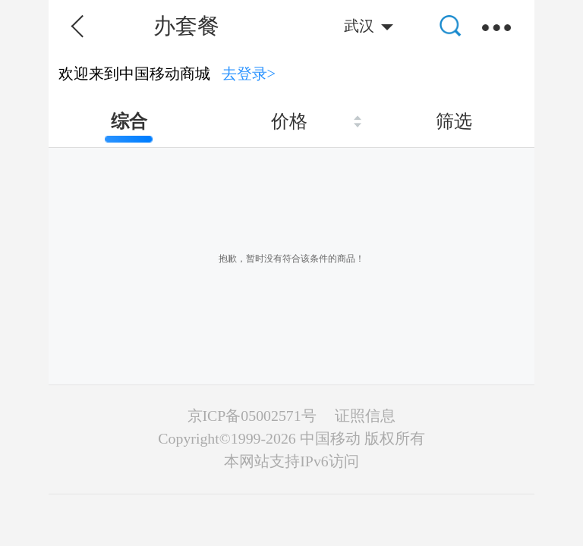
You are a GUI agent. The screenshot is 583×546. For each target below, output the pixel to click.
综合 (129, 121)
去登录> (249, 73)
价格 (289, 121)
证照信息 (365, 415)
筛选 (454, 121)
